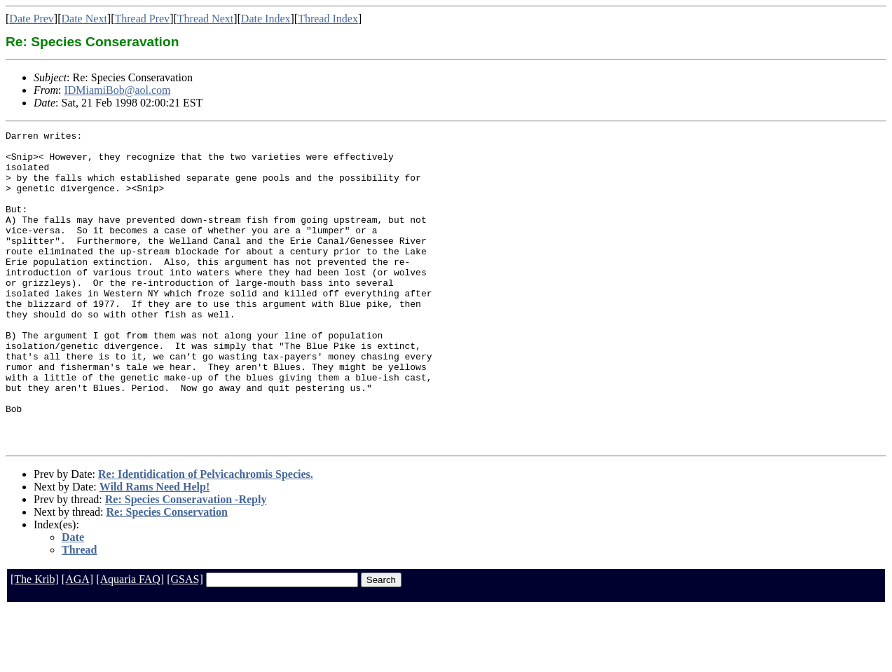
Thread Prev (142, 19)
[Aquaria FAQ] (130, 642)
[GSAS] (185, 642)
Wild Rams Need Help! (155, 550)
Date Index (266, 19)
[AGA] (77, 642)
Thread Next (205, 19)
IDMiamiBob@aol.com (117, 90)
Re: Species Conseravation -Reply (186, 562)
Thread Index (328, 19)
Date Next (84, 19)
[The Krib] (35, 642)
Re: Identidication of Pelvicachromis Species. (205, 537)
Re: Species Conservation (167, 575)
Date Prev (31, 19)
